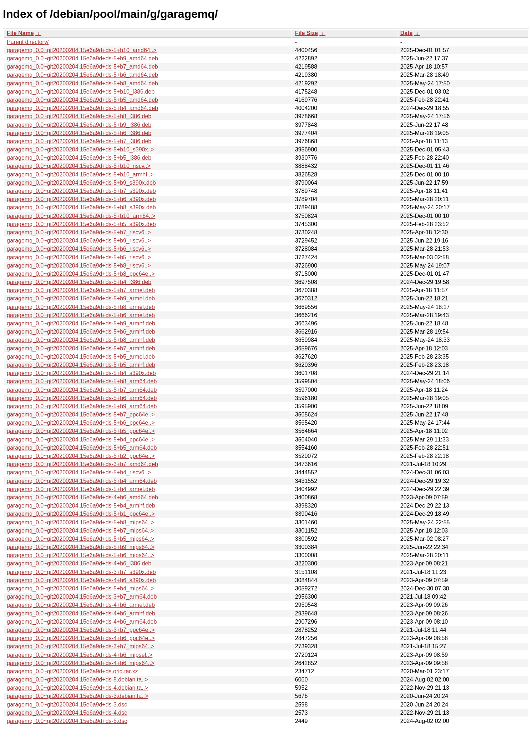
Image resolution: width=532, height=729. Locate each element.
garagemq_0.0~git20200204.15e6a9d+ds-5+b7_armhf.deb (81, 348)
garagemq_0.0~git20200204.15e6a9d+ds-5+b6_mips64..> (80, 555)
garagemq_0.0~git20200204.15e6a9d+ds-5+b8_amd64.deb (82, 83)
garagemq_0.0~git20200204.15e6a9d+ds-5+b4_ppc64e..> (81, 439)
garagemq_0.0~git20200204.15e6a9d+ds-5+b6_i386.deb (79, 133)
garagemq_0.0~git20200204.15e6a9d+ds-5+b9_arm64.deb (82, 406)
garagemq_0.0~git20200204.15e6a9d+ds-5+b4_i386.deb (79, 282)
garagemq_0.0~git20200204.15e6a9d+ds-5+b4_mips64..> (80, 588)
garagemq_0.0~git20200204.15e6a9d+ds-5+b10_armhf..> (80, 174)
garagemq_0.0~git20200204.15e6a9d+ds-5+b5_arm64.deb (82, 448)
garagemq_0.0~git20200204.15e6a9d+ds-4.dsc (67, 713)
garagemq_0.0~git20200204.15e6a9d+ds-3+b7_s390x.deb (81, 572)
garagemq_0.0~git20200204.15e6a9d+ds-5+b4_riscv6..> (79, 472)
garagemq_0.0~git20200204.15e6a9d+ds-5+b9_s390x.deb (81, 183)
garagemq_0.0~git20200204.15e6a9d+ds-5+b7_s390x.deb (81, 191)
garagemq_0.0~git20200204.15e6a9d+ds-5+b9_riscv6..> (79, 241)
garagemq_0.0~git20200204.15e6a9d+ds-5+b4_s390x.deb (81, 373)
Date (406, 33)
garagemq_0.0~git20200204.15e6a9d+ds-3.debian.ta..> (77, 696)
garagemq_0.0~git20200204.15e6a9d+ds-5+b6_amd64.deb (82, 75)
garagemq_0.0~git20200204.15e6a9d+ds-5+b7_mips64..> (80, 531)
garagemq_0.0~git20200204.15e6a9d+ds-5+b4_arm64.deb (82, 481)
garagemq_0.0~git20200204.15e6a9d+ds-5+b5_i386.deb (79, 158)
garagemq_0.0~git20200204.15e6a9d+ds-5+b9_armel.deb (81, 298)
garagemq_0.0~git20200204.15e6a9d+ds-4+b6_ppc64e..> (81, 638)
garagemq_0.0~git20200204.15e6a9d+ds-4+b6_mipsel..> (79, 655)
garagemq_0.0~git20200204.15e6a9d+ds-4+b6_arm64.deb (82, 622)
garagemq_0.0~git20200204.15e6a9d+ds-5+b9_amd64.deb (82, 58)
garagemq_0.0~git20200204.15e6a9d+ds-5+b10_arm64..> (81, 216)
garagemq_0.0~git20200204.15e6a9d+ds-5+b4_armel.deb (81, 489)
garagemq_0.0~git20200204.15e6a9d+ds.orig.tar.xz (72, 671)
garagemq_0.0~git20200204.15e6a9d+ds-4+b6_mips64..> (80, 663)
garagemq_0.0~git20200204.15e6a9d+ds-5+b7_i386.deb (79, 141)
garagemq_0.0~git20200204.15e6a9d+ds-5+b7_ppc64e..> (81, 414)
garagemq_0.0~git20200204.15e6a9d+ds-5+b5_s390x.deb (81, 224)
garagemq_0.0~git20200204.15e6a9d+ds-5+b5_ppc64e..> (81, 431)
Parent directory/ (28, 42)
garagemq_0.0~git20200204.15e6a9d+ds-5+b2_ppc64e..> (81, 456)
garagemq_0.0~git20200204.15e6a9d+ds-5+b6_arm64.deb (82, 398)
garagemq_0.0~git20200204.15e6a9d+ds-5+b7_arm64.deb (82, 390)
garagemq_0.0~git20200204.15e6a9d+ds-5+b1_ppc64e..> (81, 514)
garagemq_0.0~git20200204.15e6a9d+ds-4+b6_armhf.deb (81, 613)
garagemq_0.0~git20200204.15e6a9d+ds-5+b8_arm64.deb (82, 381)
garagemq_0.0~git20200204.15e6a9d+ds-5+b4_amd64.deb (82, 108)
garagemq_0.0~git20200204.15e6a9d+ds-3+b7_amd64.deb (82, 464)
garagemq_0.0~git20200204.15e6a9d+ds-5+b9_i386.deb (79, 125)
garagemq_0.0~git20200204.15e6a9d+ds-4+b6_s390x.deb (81, 580)
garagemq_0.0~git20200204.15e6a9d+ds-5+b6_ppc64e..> (81, 423)
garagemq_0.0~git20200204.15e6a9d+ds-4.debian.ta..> (77, 688)
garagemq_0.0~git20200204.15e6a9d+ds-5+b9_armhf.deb (81, 323)
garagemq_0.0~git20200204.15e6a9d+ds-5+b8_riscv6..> (79, 266)
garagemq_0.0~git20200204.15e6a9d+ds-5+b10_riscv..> (79, 166)
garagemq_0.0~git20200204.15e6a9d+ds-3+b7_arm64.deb (82, 597)
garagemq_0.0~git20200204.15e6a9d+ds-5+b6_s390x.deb (81, 199)
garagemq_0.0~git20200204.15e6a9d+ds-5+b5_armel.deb (81, 357)
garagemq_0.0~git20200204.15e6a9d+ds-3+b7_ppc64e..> (81, 630)
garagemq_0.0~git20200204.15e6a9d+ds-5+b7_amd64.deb (82, 67)
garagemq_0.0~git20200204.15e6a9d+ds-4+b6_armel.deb (81, 605)
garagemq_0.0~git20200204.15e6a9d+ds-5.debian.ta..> (77, 679)
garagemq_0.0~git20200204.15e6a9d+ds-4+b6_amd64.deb (82, 497)
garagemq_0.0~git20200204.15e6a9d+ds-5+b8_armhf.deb (81, 340)
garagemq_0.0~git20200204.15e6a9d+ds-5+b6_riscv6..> (79, 249)
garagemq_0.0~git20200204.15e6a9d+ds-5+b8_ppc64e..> (81, 274)
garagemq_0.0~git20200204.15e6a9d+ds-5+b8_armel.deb (81, 307)
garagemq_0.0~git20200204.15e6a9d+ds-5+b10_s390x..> (80, 149)
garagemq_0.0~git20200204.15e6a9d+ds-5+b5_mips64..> (80, 539)
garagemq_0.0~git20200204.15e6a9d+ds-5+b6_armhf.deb (81, 332)
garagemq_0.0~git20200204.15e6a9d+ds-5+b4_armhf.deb (81, 506)
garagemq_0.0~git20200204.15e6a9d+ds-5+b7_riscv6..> (79, 232)
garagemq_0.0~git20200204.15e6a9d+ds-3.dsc (67, 704)
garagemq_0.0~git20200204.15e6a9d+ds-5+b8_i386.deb (79, 116)
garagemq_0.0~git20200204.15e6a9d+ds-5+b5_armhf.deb (81, 365)
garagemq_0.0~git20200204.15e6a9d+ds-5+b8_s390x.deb (81, 207)
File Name (20, 33)
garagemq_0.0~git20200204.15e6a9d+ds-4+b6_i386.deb (79, 563)
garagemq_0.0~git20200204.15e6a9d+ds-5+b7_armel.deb (81, 290)
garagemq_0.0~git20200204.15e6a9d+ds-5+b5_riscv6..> (79, 257)
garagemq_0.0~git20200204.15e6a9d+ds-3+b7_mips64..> (80, 646)
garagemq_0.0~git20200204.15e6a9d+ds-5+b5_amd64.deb (82, 100)
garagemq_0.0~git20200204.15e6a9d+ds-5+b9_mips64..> (80, 547)
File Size (306, 33)
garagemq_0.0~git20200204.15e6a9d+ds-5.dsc (67, 721)
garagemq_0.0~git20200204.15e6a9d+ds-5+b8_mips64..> (80, 522)
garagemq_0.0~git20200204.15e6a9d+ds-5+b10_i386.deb (80, 92)
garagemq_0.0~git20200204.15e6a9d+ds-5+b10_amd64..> (82, 50)
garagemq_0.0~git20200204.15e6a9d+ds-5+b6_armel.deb (81, 315)
